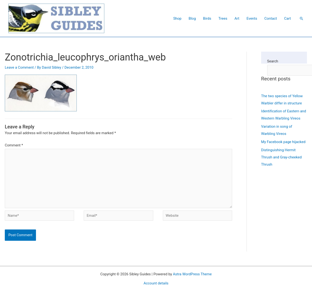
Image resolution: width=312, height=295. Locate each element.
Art (237, 18)
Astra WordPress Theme (192, 274)
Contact (270, 18)
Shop (177, 18)
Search (272, 61)
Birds (207, 18)
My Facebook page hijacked (283, 142)
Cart (287, 18)
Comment (14, 145)
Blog (192, 18)
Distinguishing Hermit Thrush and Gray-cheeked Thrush (281, 157)
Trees (222, 18)
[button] (301, 18)
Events (252, 18)
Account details (156, 283)
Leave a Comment (19, 67)
